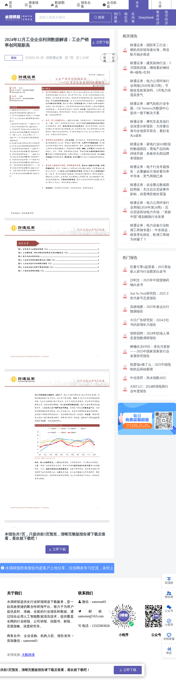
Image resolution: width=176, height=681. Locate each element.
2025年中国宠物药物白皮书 (149, 282)
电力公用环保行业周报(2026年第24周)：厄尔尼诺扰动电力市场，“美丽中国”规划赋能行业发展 (150, 210)
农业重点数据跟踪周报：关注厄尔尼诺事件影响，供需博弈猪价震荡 (149, 189)
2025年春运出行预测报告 (149, 309)
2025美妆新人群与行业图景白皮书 (150, 269)
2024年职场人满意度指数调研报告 (149, 336)
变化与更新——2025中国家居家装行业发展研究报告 (150, 351)
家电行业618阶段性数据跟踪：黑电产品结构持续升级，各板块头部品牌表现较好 (150, 151)
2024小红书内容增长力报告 (149, 322)
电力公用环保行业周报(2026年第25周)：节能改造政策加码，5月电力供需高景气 (150, 88)
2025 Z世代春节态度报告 (149, 296)
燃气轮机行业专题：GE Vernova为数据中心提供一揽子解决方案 (149, 108)
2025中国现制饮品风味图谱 (150, 367)
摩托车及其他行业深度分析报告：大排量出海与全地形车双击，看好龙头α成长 (149, 128)
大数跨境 (28, 655)
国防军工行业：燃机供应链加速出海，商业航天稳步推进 (149, 49)
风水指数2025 (148, 378)
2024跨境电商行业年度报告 (149, 389)
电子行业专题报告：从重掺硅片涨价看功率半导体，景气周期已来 (149, 171)
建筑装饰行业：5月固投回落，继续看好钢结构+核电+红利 (150, 67)
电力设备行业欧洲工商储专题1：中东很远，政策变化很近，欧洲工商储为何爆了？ (150, 232)
